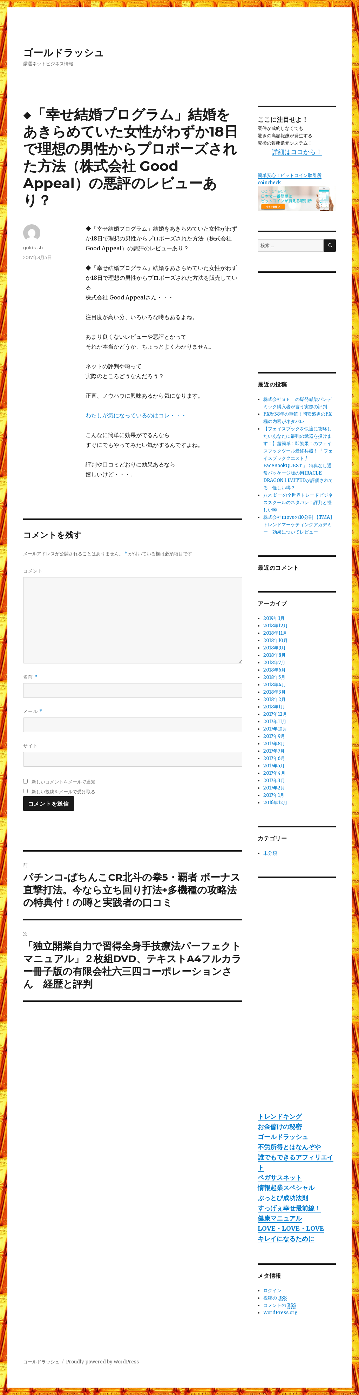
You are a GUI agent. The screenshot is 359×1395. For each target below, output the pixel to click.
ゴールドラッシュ (63, 53)
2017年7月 (274, 751)
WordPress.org (280, 1313)
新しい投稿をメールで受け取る (63, 791)
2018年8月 (274, 655)
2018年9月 (274, 648)
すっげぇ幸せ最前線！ (289, 1208)
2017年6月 (274, 758)
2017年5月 (274, 766)
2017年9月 (274, 736)
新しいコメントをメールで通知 (63, 782)
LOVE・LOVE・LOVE (291, 1228)
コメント (33, 571)
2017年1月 (273, 795)
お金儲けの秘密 (280, 1127)
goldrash (33, 247)
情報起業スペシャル (286, 1188)
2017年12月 (275, 714)
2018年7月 (274, 663)
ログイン (272, 1291)
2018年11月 (275, 633)
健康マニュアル (280, 1218)
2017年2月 (274, 788)
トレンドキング (280, 1116)
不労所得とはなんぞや (289, 1147)
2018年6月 (274, 670)
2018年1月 (274, 707)
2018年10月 (275, 640)
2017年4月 (274, 773)
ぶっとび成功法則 (283, 1198)
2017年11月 (274, 722)
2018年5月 (274, 677)
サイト (30, 745)
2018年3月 (274, 692)
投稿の (275, 1298)
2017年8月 (274, 744)
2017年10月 (275, 729)
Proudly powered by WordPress (102, 1362)
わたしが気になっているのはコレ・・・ (136, 415)
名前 (30, 677)
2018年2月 (274, 699)
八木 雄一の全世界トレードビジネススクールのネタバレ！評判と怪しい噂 (298, 502)
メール (32, 711)
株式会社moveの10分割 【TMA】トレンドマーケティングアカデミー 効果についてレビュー (298, 524)
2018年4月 (274, 685)
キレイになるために (286, 1239)
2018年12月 (275, 626)
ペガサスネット (280, 1177)
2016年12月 (275, 803)
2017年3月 (274, 781)
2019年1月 (274, 618)
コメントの (279, 1305)
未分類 (270, 853)
